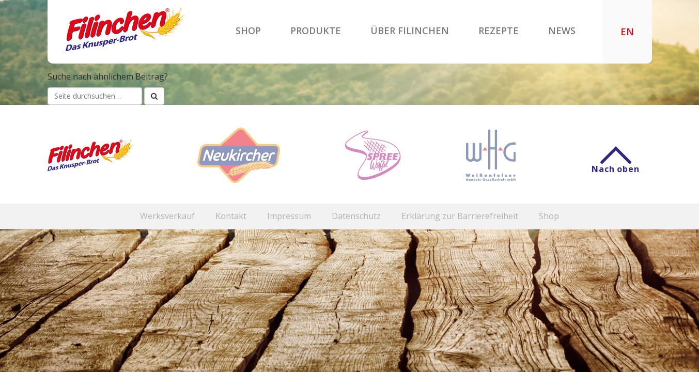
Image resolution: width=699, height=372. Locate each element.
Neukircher (238, 155)
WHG (490, 155)
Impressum (289, 216)
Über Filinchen (409, 30)
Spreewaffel (372, 155)
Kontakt (230, 216)
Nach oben (615, 163)
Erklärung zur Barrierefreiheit (459, 216)
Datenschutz (356, 216)
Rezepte (498, 30)
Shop (248, 30)
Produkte (315, 30)
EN (627, 32)
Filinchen (125, 29)
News (562, 30)
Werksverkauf (167, 216)
